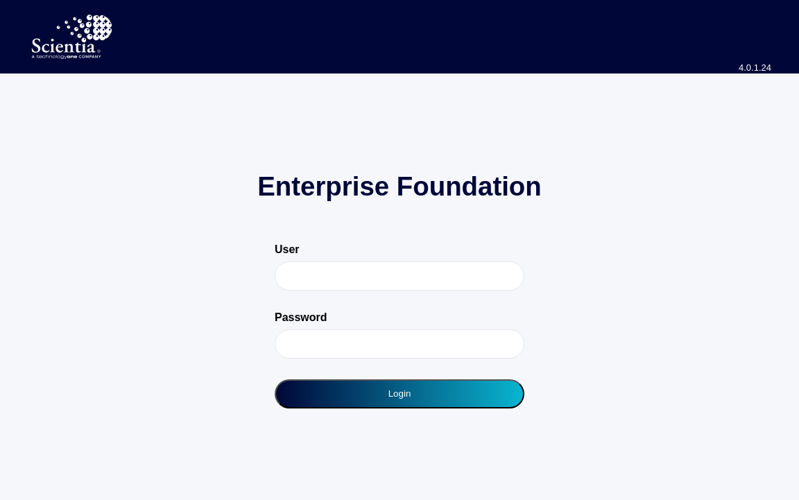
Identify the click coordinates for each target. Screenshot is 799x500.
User (287, 249)
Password (301, 317)
